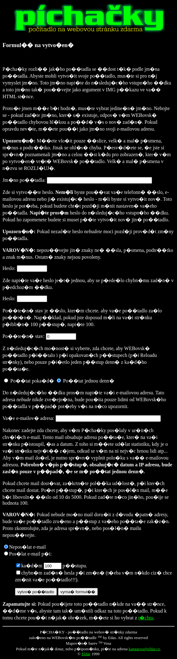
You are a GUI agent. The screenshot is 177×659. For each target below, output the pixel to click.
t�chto (145, 617)
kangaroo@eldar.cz (144, 649)
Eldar (85, 654)
